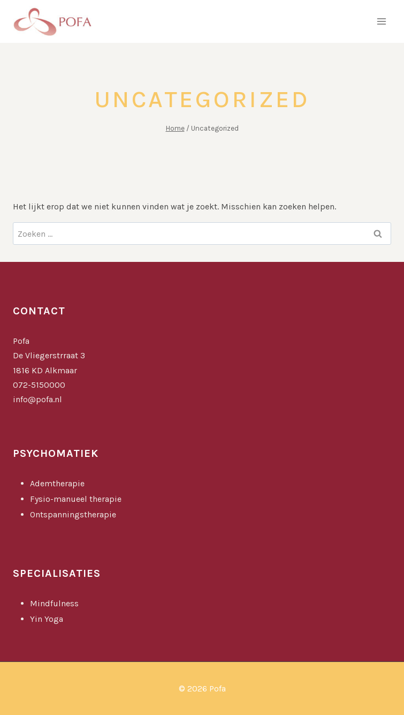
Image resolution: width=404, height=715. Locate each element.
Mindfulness (55, 603)
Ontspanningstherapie (73, 514)
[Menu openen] (381, 21)
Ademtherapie (57, 483)
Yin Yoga (47, 619)
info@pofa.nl (37, 399)
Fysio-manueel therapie (75, 499)
